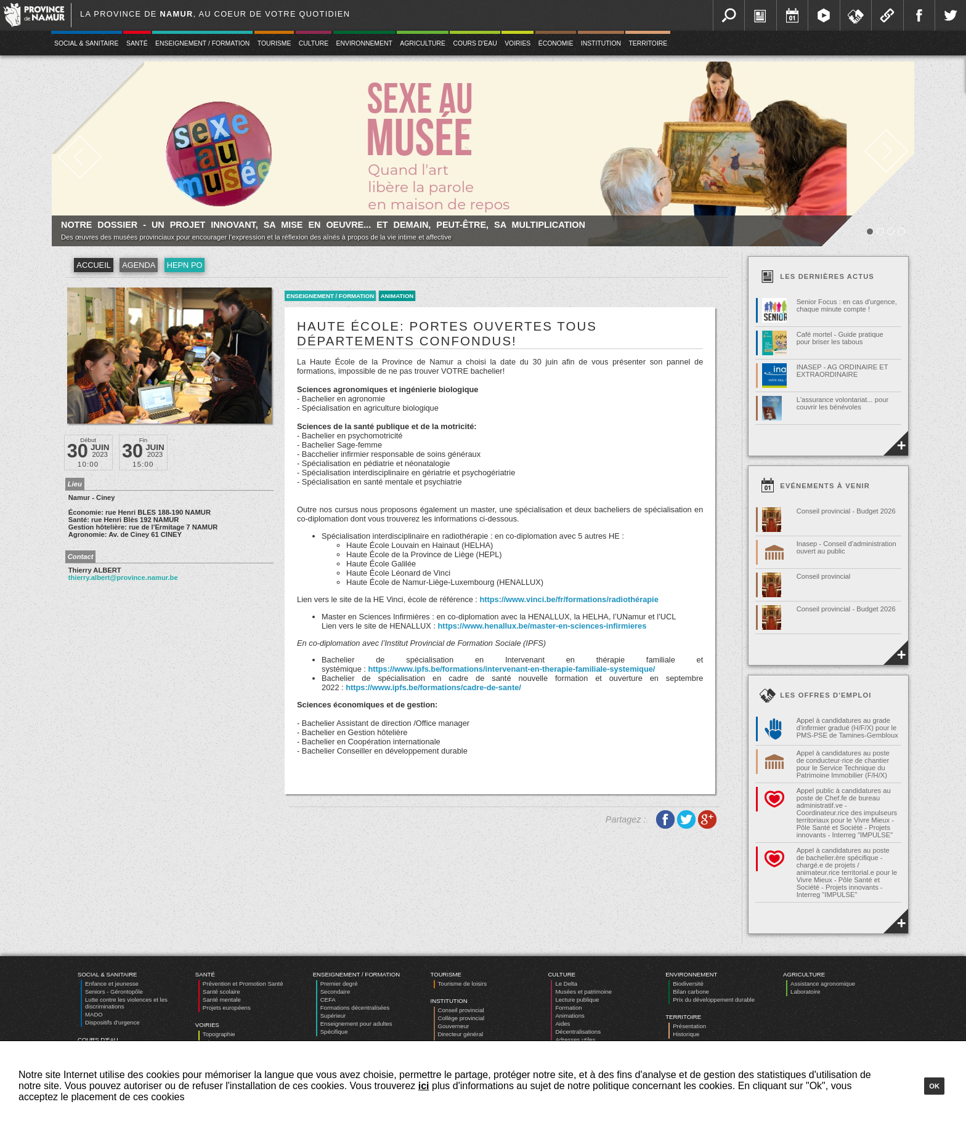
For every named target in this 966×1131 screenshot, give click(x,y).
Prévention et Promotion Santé (243, 983)
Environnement (364, 43)
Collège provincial (461, 1018)
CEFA (328, 999)
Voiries (517, 43)
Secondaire (335, 991)
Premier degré (339, 983)
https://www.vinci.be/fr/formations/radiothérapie (568, 599)
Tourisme (274, 43)
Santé (137, 43)
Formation (568, 1007)
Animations (569, 1015)
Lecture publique (577, 999)
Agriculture (422, 43)
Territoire (647, 43)
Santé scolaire (221, 991)
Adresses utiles (575, 1039)
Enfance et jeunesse (112, 983)
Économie (556, 43)
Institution (601, 43)
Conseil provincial (461, 1010)
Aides (562, 1023)
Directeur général (461, 1034)
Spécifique (334, 1031)
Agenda (138, 265)
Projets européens (227, 1007)
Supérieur (333, 1015)
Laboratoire (805, 991)
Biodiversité (688, 983)
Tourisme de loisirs (462, 983)
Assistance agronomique (822, 983)
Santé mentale (222, 999)
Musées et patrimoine (583, 991)
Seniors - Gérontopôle (114, 991)
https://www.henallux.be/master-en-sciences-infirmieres (542, 625)
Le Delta (566, 983)
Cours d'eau (475, 43)
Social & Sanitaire (86, 43)
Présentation (689, 1026)
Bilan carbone (691, 991)
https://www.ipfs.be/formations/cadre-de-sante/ (433, 687)
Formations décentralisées (355, 1007)
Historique (686, 1034)
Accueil (93, 265)
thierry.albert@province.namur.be (123, 577)
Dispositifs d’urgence (112, 1022)
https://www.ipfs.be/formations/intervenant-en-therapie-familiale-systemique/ (511, 669)
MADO (94, 1014)
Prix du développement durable (714, 999)
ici (423, 1086)
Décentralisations (578, 1031)
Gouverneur (453, 1026)
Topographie (219, 1034)
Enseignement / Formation (202, 43)
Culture (313, 43)
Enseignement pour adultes (356, 1023)
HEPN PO (185, 265)
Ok (934, 1086)
